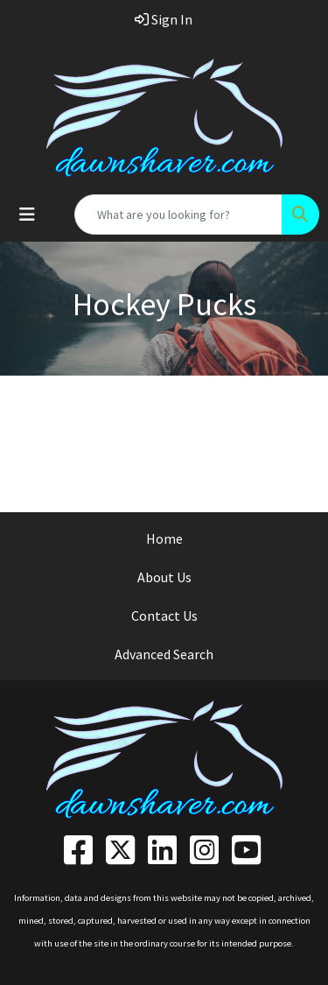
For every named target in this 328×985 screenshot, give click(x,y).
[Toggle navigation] (27, 214)
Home (164, 538)
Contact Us (164, 615)
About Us (164, 577)
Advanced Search (164, 654)
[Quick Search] (178, 214)
